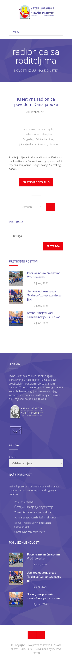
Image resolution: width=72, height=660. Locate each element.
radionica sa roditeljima (38, 134)
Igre (51, 139)
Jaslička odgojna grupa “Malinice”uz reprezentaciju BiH (44, 295)
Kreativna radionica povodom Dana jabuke (36, 102)
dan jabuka (29, 129)
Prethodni (26, 207)
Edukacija (41, 139)
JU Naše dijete (27, 144)
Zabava (54, 144)
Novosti (42, 144)
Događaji (28, 139)
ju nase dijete (46, 129)
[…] (17, 169)
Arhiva (12, 457)
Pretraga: (17, 236)
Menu (38, 32)
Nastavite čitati (36, 182)
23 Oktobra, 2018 (36, 112)
